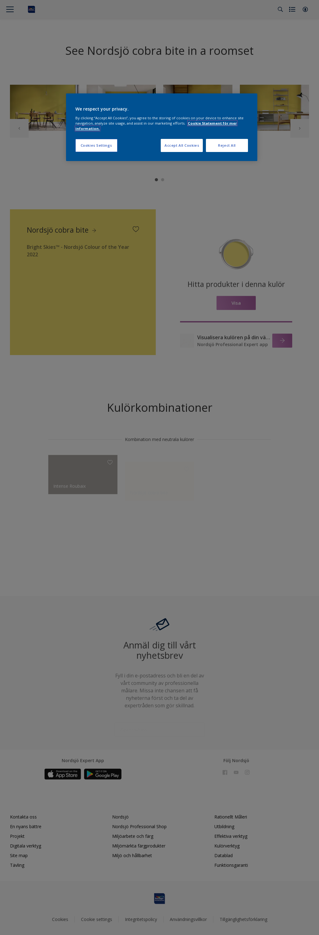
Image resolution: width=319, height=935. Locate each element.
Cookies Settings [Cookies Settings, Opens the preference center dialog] (96, 145)
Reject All (227, 145)
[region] (161, 127)
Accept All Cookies (181, 145)
